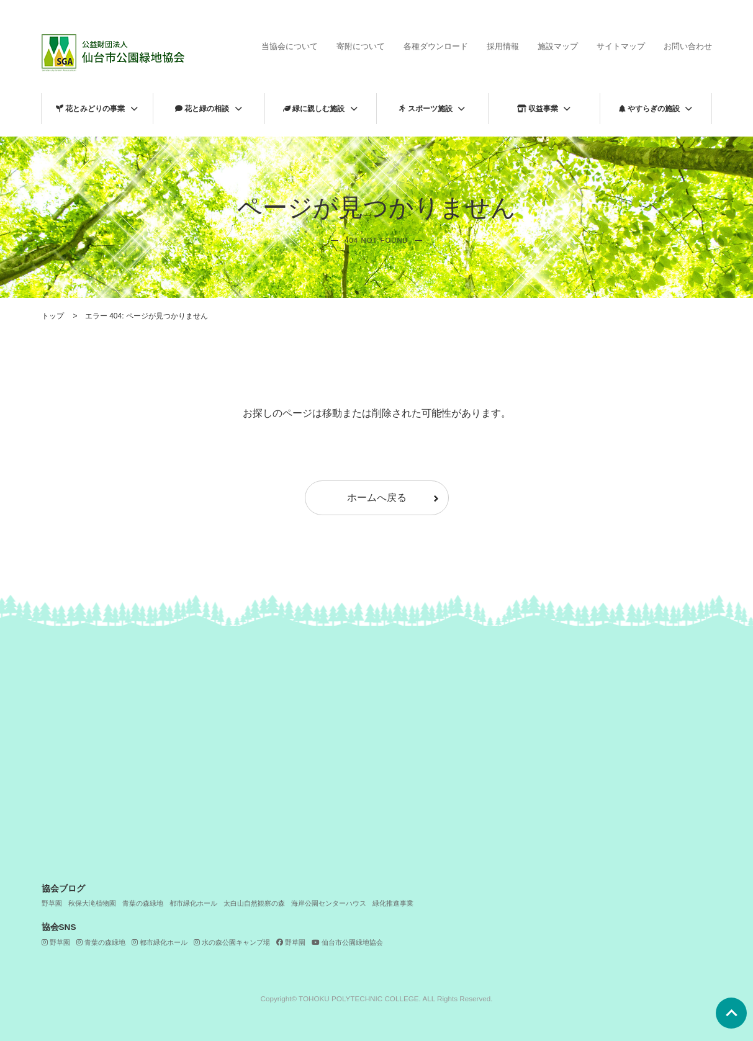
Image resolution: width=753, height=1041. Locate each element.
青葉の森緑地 (142, 903)
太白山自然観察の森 (254, 903)
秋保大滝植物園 (92, 903)
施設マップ (558, 46)
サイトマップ (621, 46)
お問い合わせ (688, 46)
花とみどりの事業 (90, 108)
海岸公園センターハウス (328, 903)
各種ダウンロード (436, 46)
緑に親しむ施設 (314, 108)
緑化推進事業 (392, 903)
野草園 (52, 903)
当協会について (289, 46)
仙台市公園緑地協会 (347, 942)
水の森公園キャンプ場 (232, 942)
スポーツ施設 (426, 108)
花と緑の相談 (202, 108)
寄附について (360, 46)
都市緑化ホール (193, 903)
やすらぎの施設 (649, 108)
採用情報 (503, 46)
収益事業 (537, 108)
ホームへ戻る (377, 497)
